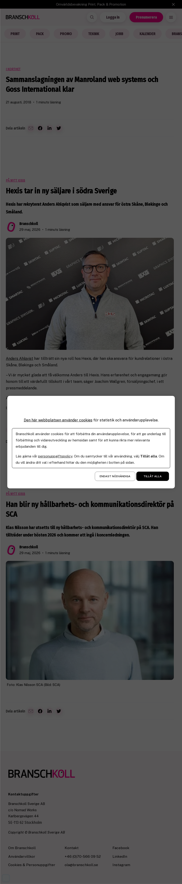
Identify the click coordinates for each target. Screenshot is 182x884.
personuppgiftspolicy (55, 456)
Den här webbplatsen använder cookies (58, 420)
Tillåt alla (153, 476)
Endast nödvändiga (115, 476)
